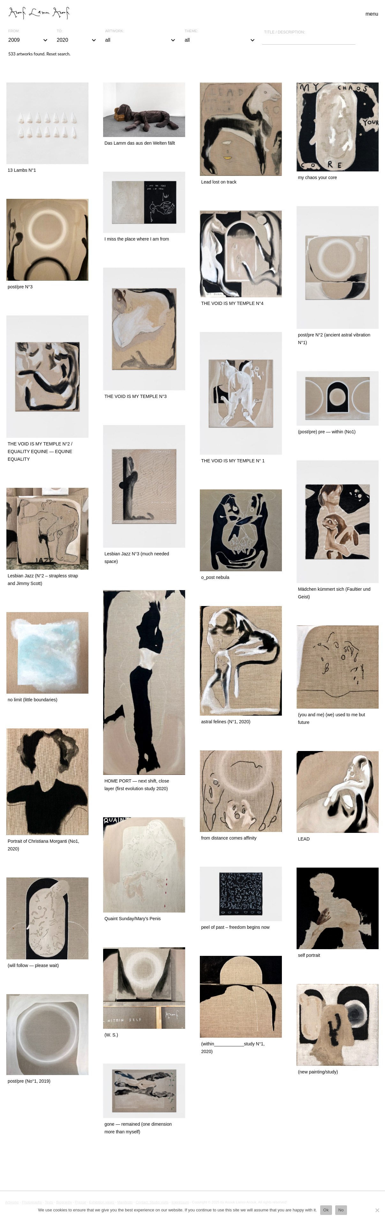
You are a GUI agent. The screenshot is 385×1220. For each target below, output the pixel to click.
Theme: (191, 31)
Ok (326, 1210)
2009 (28, 40)
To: (60, 31)
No (341, 1210)
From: (13, 31)
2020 (77, 40)
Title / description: (284, 32)
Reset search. (58, 53)
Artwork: (114, 31)
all (141, 40)
